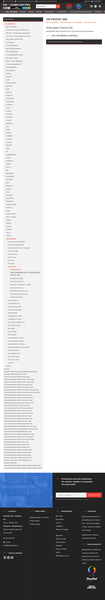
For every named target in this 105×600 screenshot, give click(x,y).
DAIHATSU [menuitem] (9, 117)
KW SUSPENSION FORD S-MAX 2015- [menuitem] (16, 442)
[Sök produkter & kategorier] (46, 6)
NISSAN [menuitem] (8, 189)
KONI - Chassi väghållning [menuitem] (14, 61)
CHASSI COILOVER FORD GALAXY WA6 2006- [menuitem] (19, 439)
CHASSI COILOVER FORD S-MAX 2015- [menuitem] (17, 444)
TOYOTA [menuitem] (9, 235)
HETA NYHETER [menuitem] (11, 27)
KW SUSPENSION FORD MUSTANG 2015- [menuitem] (17, 455)
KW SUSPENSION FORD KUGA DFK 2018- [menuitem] (18, 421)
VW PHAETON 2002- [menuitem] (14, 306)
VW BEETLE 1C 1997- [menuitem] (15, 316)
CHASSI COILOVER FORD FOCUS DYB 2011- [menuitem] (19, 397)
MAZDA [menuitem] (8, 164)
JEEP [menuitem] (8, 148)
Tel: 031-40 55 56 (9, 538)
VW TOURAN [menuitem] (12, 335)
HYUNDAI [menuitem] (9, 139)
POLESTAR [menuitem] (9, 198)
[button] (95, 6)
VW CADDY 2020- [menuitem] (13, 359)
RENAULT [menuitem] (9, 207)
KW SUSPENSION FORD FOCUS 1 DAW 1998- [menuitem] (19, 379)
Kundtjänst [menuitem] (49, 12)
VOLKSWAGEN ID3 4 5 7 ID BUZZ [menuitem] (19, 248)
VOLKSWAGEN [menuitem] (11, 239)
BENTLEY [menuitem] (9, 86)
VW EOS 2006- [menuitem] (13, 313)
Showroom (59, 535)
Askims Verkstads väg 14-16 (12, 529)
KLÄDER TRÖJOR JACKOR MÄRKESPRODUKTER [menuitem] (20, 371)
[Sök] (58, 6)
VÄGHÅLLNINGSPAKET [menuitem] (13, 64)
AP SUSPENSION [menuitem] (11, 45)
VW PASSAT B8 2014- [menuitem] (16, 288)
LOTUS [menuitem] (8, 167)
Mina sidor (59, 516)
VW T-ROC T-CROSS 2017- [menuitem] (16, 322)
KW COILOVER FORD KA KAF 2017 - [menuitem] (16, 374)
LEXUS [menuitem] (8, 158)
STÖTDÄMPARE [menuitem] (11, 67)
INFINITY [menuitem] (9, 145)
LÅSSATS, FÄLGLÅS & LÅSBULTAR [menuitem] (17, 30)
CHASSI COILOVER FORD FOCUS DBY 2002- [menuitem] (19, 387)
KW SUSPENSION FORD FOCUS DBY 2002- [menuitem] (18, 384)
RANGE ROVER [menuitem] (11, 204)
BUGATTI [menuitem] (9, 92)
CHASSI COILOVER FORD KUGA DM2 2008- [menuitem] (18, 418)
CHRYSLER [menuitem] (10, 101)
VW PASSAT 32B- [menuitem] (15, 269)
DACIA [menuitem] (8, 108)
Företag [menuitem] (98, 12)
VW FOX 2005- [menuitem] (12, 254)
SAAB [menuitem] (8, 211)
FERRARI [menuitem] (9, 123)
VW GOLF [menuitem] (11, 263)
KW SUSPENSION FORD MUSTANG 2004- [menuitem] (17, 452)
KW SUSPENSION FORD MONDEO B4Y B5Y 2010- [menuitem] (20, 426)
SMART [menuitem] (8, 223)
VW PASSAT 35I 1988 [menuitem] (16, 278)
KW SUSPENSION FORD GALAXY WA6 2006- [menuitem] (18, 437)
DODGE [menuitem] (8, 120)
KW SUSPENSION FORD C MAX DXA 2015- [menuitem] (18, 410)
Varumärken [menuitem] (62, 12)
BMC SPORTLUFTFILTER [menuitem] (14, 39)
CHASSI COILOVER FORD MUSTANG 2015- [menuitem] (18, 457)
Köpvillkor (59, 545)
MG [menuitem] (7, 170)
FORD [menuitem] (8, 129)
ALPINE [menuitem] (8, 73)
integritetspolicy (86, 499)
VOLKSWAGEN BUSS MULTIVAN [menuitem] (18, 347)
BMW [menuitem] (7, 89)
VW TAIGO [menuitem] (11, 328)
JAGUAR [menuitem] (9, 142)
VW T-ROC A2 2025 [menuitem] (14, 325)
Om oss (58, 523)
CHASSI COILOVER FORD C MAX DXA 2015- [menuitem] (18, 413)
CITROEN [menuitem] (9, 104)
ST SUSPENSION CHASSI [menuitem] (14, 55)
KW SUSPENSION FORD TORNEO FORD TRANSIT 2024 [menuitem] (22, 465)
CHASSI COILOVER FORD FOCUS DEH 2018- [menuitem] (19, 403)
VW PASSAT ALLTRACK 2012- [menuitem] (19, 291)
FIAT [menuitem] (7, 126)
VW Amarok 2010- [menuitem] (13, 350)
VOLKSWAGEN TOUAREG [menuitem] (16, 344)
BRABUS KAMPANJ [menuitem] (10, 463)
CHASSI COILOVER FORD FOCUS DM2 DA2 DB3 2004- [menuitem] (22, 392)
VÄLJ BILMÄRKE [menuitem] (12, 12)
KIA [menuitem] (7, 151)
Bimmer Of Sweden (62, 529)
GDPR (58, 552)
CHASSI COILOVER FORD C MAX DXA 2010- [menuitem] (18, 408)
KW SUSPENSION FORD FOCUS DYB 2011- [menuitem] (18, 395)
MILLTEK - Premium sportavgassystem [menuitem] (18, 33)
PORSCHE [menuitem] (9, 201)
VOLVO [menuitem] (8, 366)
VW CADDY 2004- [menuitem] (13, 356)
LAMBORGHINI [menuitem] (11, 154)
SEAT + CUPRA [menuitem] (11, 217)
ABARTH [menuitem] (9, 76)
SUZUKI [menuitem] (8, 226)
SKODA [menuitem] (8, 220)
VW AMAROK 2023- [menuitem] (14, 353)
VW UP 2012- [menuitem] (12, 257)
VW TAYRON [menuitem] (12, 331)
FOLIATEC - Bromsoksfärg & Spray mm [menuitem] (18, 36)
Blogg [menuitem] (31, 12)
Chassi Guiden (60, 542)
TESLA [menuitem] (8, 232)
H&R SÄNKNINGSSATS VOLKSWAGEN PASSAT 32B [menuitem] (25, 274)
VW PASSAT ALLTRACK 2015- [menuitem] (19, 294)
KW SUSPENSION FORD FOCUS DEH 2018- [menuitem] (18, 400)
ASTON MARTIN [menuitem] (11, 83)
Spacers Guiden (61, 539)
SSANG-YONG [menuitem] (10, 214)
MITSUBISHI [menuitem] (10, 176)
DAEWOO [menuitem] (9, 114)
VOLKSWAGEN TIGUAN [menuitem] (15, 338)
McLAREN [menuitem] (9, 179)
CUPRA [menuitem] (8, 111)
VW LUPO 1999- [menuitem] (13, 251)
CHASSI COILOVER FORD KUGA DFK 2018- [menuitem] (18, 423)
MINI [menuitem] (7, 182)
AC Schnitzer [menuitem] (10, 42)
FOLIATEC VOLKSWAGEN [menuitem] (16, 242)
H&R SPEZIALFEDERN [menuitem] (13, 48)
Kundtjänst (59, 526)
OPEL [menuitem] (8, 192)
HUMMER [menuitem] (9, 136)
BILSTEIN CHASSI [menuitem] (12, 58)
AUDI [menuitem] (7, 80)
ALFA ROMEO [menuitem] (10, 70)
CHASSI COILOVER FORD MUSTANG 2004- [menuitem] (18, 450)
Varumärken (60, 519)
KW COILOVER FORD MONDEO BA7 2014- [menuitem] (18, 431)
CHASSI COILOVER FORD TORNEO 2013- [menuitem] (17, 460)
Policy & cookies (61, 549)
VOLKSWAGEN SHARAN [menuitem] (16, 341)
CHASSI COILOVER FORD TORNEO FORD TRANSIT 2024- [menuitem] (23, 468)
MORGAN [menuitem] (9, 186)
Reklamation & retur (62, 556)
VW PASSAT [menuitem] (12, 266)
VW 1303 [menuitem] (11, 363)
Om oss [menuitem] (39, 12)
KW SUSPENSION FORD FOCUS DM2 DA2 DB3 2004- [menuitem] (21, 390)
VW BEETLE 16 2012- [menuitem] (15, 319)
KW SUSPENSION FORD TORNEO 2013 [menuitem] (17, 447)
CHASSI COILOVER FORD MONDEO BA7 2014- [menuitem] (19, 434)
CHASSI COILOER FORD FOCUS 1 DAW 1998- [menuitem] (19, 382)
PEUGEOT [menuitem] (9, 195)
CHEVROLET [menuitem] (10, 98)
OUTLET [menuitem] (23, 12)
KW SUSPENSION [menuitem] (12, 51)
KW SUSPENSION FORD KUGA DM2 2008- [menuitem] (18, 416)
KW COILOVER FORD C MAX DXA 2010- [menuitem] (17, 405)
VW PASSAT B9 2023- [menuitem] (16, 297)
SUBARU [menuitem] (9, 229)
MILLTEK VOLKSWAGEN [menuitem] (16, 245)
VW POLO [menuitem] (11, 260)
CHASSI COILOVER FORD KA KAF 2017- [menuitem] (17, 377)
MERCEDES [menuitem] (10, 173)
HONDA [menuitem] (8, 133)
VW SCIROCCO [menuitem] (13, 300)
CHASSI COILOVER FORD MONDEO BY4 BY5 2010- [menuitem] (21, 429)
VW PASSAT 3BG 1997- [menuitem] (17, 281)
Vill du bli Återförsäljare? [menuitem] (81, 12)
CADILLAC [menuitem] (9, 95)
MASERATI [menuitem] (9, 161)
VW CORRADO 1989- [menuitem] (15, 310)
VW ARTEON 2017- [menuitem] (14, 303)
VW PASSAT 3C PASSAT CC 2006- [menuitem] (20, 284)
